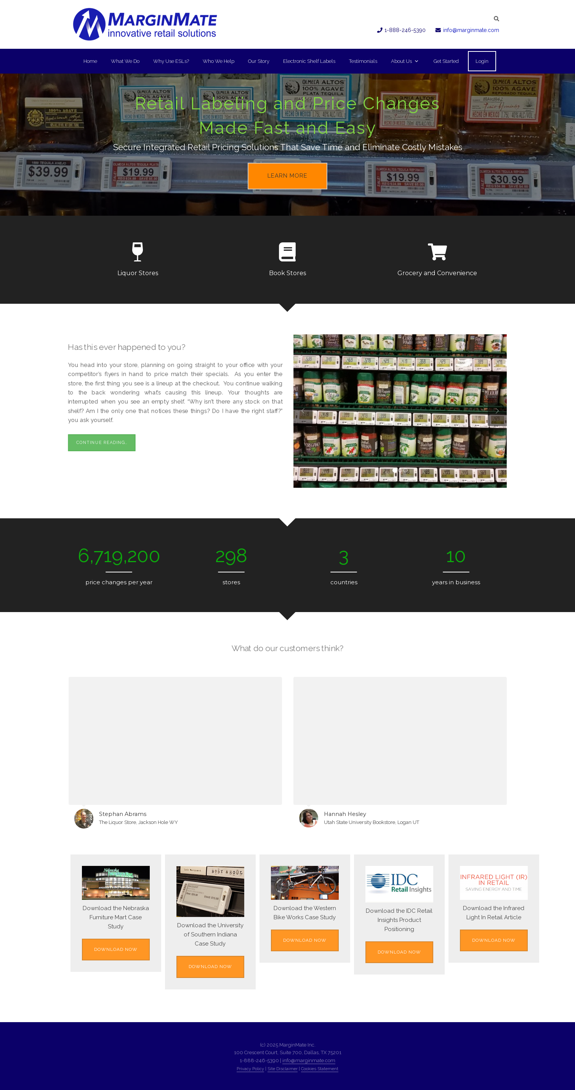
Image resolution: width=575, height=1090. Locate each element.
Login (482, 61)
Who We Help (218, 61)
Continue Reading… (95, 446)
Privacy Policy (250, 1068)
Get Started (446, 61)
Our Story (258, 61)
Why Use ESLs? (171, 61)
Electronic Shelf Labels (309, 61)
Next (497, 411)
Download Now (116, 949)
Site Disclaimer (282, 1068)
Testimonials (363, 61)
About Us (404, 61)
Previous (302, 411)
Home (90, 61)
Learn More (287, 175)
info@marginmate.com (471, 30)
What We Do (125, 61)
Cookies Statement (319, 1068)
